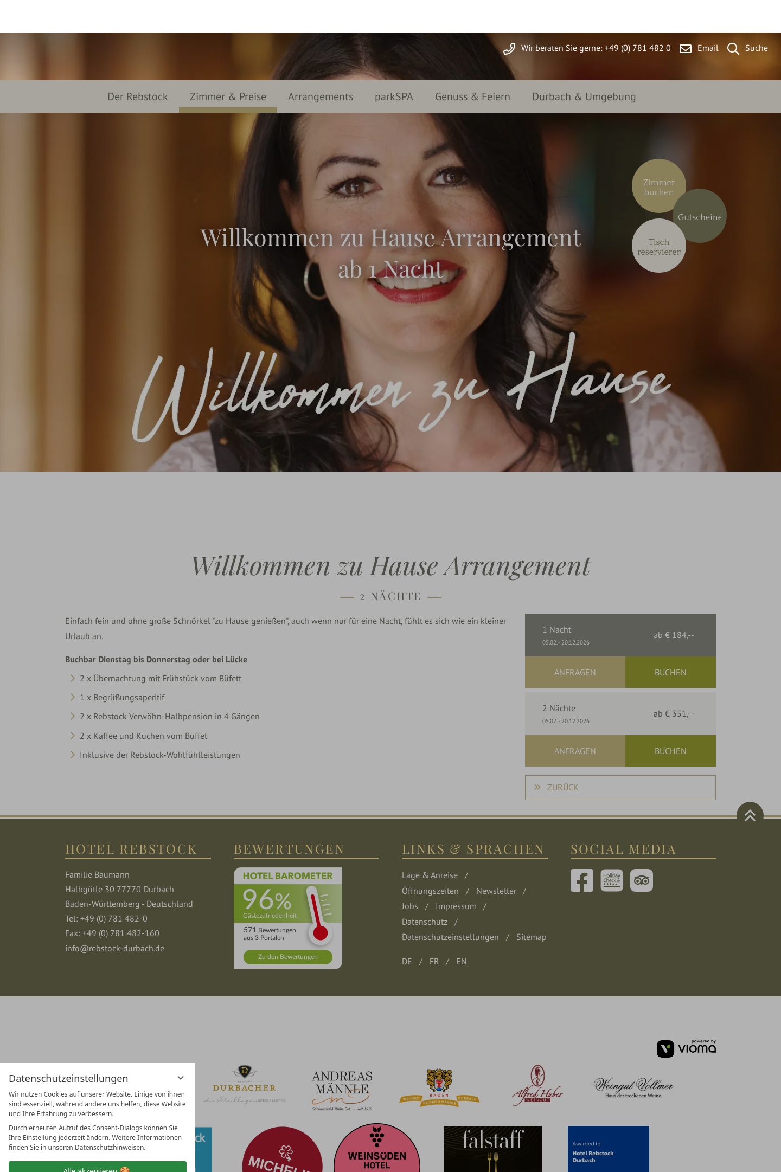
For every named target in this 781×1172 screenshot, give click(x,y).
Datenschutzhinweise (75, 1155)
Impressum (135, 1155)
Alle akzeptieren (97, 1091)
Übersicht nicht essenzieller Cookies (97, 1136)
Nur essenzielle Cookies (97, 1115)
